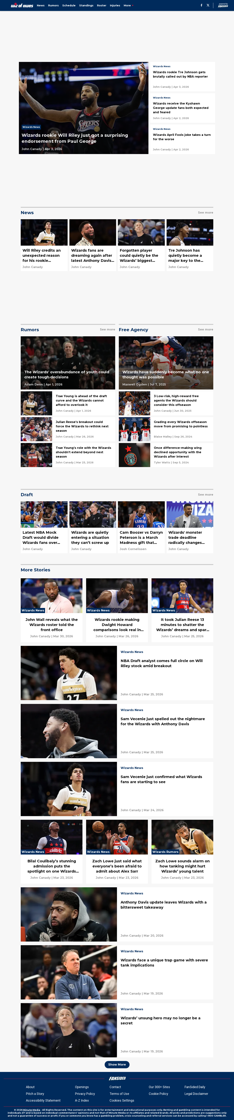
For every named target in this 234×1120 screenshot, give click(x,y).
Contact (115, 1087)
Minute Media (31, 1110)
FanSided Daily (195, 1087)
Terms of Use (119, 1094)
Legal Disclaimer (196, 1094)
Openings (82, 1087)
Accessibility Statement (43, 1100)
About (30, 1087)
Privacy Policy (85, 1094)
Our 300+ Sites (159, 1087)
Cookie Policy (158, 1094)
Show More (117, 1064)
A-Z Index (82, 1100)
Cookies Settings (122, 1100)
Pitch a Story (35, 1094)
